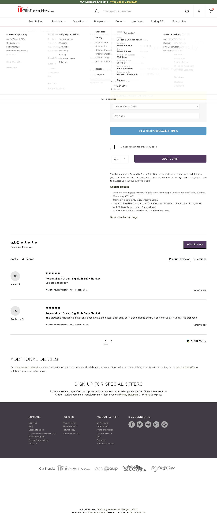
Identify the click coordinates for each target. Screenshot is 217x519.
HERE (147, 394)
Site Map (33, 444)
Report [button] (78, 290)
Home (13, 31)
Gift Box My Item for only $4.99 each (138, 147)
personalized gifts (185, 367)
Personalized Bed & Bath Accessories (57, 31)
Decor (119, 21)
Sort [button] (15, 259)
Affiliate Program (36, 436)
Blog (31, 426)
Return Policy (69, 430)
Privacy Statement (128, 394)
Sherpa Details (119, 186)
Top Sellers (36, 21)
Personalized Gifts (28, 31)
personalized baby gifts (27, 367)
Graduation (179, 21)
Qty (116, 159)
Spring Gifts (158, 21)
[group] (27, 242)
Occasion (78, 21)
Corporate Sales (36, 430)
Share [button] (86, 290)
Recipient (99, 21)
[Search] (33, 259)
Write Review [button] (195, 244)
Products (57, 21)
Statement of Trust (71, 433)
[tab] (179, 259)
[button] (106, 341)
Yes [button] (72, 290)
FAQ (99, 436)
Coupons (101, 440)
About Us (33, 423)
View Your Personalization (158, 131)
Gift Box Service (104, 433)
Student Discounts (105, 444)
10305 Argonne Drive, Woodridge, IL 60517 (117, 509)
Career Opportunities (38, 440)
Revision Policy (70, 426)
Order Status (102, 426)
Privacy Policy (69, 423)
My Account (102, 423)
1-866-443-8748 (137, 512)
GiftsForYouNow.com (97, 512)
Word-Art (137, 21)
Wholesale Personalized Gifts (42, 433)
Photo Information (105, 430)
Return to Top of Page (124, 217)
